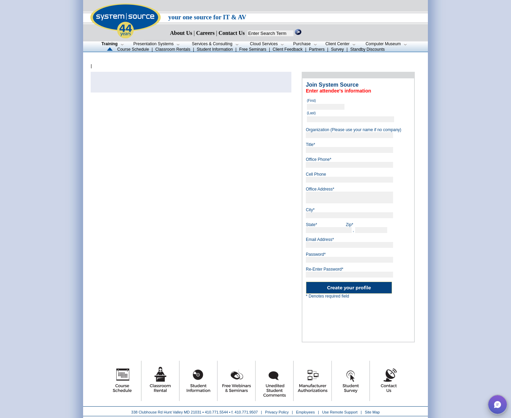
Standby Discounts (367, 49)
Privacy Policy (277, 412)
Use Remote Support (340, 412)
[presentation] (358, 317)
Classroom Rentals (173, 49)
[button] (498, 405)
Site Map (372, 412)
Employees (305, 412)
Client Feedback (288, 49)
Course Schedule (133, 49)
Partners (316, 49)
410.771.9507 (246, 412)
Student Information (215, 49)
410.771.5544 (216, 412)
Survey (337, 49)
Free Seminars (253, 49)
